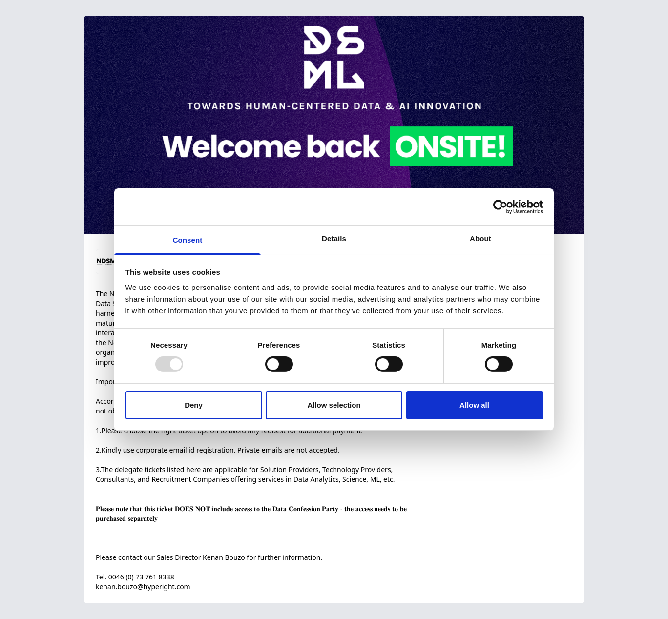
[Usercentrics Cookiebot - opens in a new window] (500, 206)
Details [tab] (334, 238)
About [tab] (480, 238)
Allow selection (333, 405)
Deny (194, 405)
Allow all (474, 405)
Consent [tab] (188, 240)
